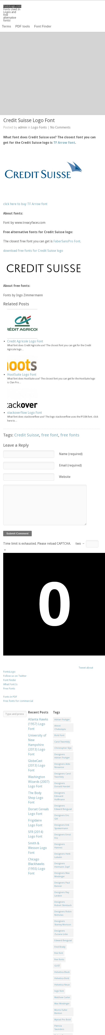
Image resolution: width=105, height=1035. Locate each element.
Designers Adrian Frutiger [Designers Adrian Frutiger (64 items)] (62, 756)
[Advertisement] (37, 73)
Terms (6, 26)
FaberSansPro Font (66, 241)
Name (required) (71, 454)
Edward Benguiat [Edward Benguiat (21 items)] (63, 940)
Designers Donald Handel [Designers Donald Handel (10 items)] (62, 785)
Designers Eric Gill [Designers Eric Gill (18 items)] (61, 817)
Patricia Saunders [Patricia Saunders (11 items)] (59, 1028)
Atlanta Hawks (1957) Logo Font (38, 724)
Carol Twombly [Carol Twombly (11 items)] (62, 742)
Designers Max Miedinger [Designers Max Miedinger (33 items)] (62, 875)
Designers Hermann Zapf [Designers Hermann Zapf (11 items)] (61, 865)
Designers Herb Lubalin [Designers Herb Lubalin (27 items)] (62, 856)
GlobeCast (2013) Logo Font (36, 765)
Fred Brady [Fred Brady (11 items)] (59, 947)
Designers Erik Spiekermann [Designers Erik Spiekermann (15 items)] (61, 827)
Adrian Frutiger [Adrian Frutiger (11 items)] (62, 719)
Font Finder (42, 26)
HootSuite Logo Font (21, 374)
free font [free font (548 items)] (58, 953)
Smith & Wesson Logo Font (37, 848)
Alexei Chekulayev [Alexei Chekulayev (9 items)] (60, 727)
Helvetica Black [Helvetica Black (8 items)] (61, 972)
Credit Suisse (26, 435)
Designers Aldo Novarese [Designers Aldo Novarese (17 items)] (62, 766)
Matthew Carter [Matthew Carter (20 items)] (62, 997)
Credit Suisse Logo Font (29, 120)
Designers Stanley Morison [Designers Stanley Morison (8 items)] (62, 923)
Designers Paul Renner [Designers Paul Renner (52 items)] (62, 884)
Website (64, 477)
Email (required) (70, 465)
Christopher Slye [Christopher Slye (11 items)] (62, 748)
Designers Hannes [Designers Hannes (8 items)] (59, 846)
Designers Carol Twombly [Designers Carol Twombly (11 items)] (62, 775)
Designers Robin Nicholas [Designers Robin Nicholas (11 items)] (63, 913)
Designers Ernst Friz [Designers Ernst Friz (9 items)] (62, 836)
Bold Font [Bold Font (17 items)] (59, 735)
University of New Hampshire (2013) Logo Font (37, 745)
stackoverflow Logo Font (24, 413)
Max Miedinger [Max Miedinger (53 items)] (61, 1003)
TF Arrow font (64, 143)
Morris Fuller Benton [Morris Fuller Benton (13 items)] (60, 1012)
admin (22, 127)
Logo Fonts (39, 127)
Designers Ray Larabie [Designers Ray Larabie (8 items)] (61, 894)
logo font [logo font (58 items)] (59, 991)
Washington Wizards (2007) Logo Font (38, 781)
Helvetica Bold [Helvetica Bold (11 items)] (61, 978)
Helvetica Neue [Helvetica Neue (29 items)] (62, 984)
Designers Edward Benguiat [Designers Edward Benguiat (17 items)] (63, 807)
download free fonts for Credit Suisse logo (33, 251)
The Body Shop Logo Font (35, 797)
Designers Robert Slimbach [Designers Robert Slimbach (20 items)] (63, 904)
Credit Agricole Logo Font (25, 341)
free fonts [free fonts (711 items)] (59, 959)
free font (49, 435)
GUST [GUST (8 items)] (57, 965)
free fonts (69, 435)
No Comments (60, 127)
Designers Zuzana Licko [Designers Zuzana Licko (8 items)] (61, 933)
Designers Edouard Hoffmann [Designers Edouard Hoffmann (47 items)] (59, 796)
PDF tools (22, 26)
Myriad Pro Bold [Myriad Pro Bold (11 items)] (62, 1019)
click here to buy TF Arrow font (25, 204)
